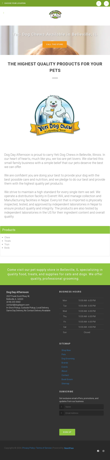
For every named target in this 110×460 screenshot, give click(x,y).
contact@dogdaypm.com (17, 305)
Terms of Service (44, 448)
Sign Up (67, 432)
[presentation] (74, 421)
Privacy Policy (28, 448)
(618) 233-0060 (13, 302)
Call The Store (54, 44)
